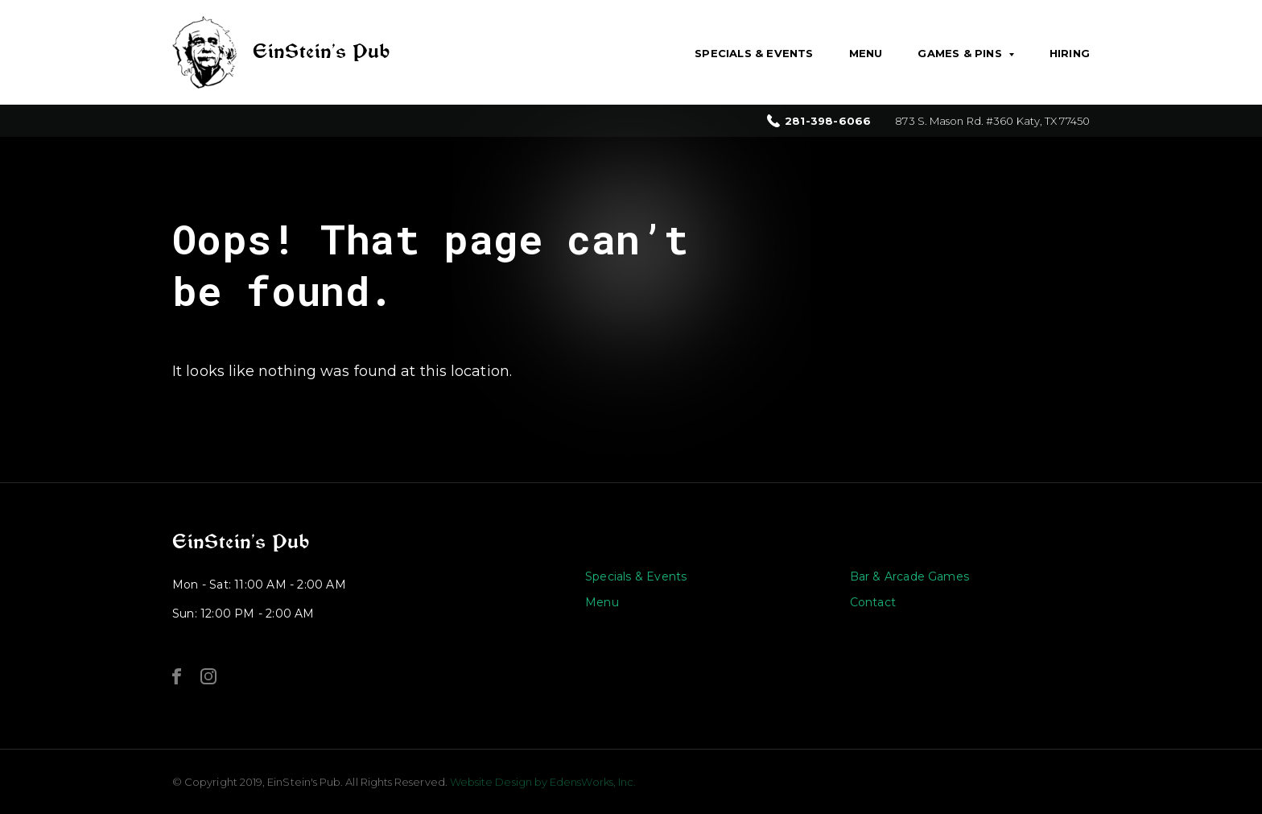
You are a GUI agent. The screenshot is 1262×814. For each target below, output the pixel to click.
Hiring (1070, 53)
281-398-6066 (828, 121)
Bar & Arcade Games (910, 576)
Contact (873, 602)
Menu (866, 53)
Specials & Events (754, 53)
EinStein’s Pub (240, 541)
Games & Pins (959, 53)
